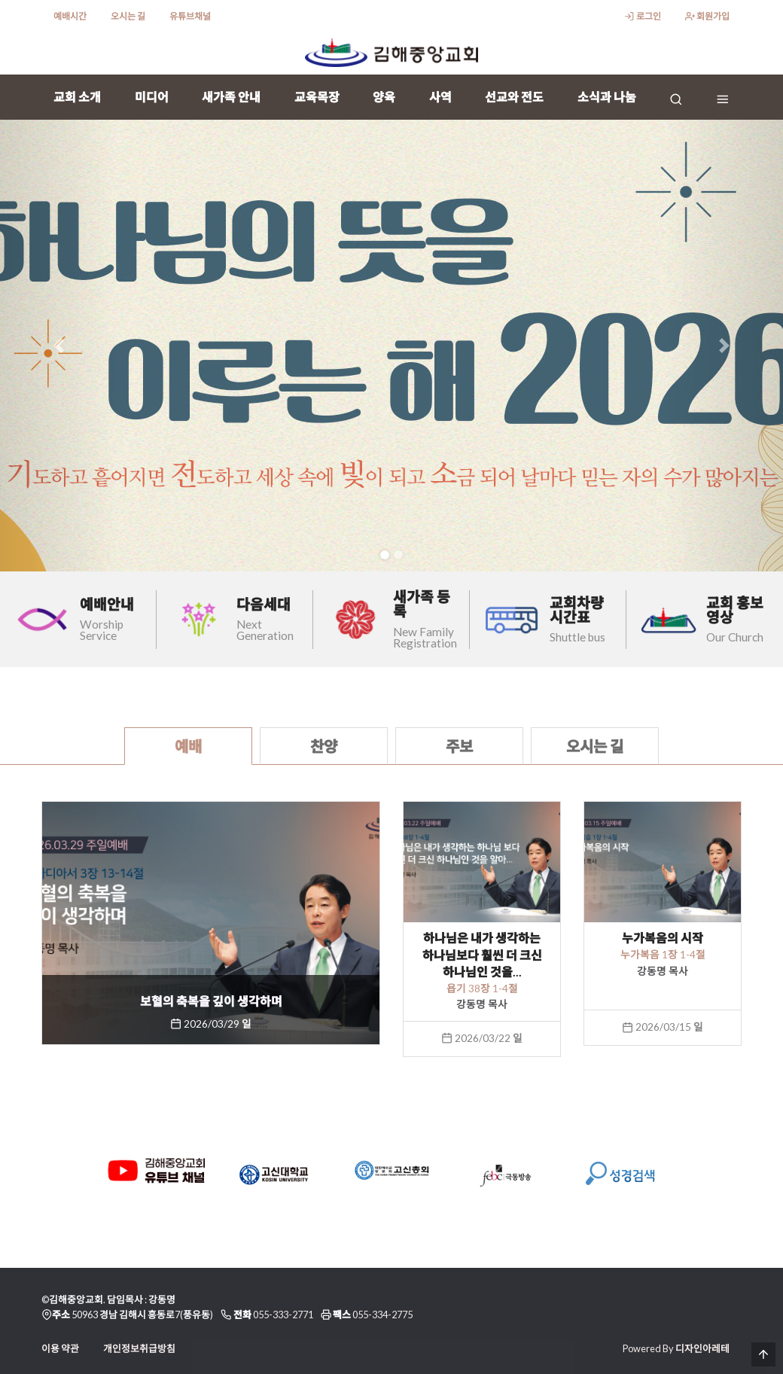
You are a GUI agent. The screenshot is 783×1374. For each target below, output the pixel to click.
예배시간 (70, 16)
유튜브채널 (190, 16)
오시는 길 (128, 16)
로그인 (642, 16)
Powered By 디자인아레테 (676, 1348)
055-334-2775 (382, 1314)
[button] (58, 345)
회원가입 (707, 16)
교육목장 (317, 97)
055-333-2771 (283, 1314)
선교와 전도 (514, 97)
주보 (459, 746)
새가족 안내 (231, 97)
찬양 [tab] (323, 746)
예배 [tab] (188, 746)
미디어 (152, 97)
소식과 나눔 (606, 97)
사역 (440, 97)
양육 (384, 97)
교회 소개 (77, 97)
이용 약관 (60, 1348)
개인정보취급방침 (139, 1348)
